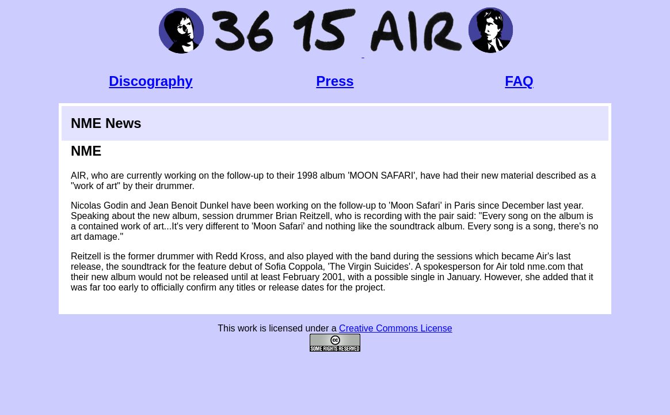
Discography (150, 81)
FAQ (519, 81)
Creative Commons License (395, 328)
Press (334, 81)
